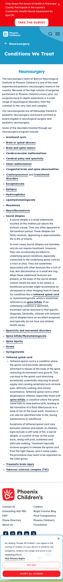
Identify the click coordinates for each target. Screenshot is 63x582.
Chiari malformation (19, 163)
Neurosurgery (19, 44)
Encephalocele (15, 183)
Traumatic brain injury (20, 464)
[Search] (50, 34)
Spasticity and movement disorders (28, 330)
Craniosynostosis (17, 174)
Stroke (10, 346)
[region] (31, 557)
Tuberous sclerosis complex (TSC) (27, 469)
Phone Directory (11, 520)
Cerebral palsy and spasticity (25, 158)
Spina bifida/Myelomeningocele (26, 335)
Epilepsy (11, 189)
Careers (38, 506)
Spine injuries (14, 341)
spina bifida (34, 302)
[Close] (59, 4)
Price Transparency (44, 515)
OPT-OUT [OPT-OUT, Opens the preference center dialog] (31, 565)
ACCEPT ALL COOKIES (31, 573)
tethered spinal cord (46, 294)
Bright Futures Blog (44, 511)
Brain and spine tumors (21, 147)
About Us (7, 524)
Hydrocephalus (15, 194)
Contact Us (8, 506)
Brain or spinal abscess (21, 142)
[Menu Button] (57, 33)
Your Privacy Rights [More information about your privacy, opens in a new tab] (15, 558)
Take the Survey (31, 22)
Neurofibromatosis (18, 210)
